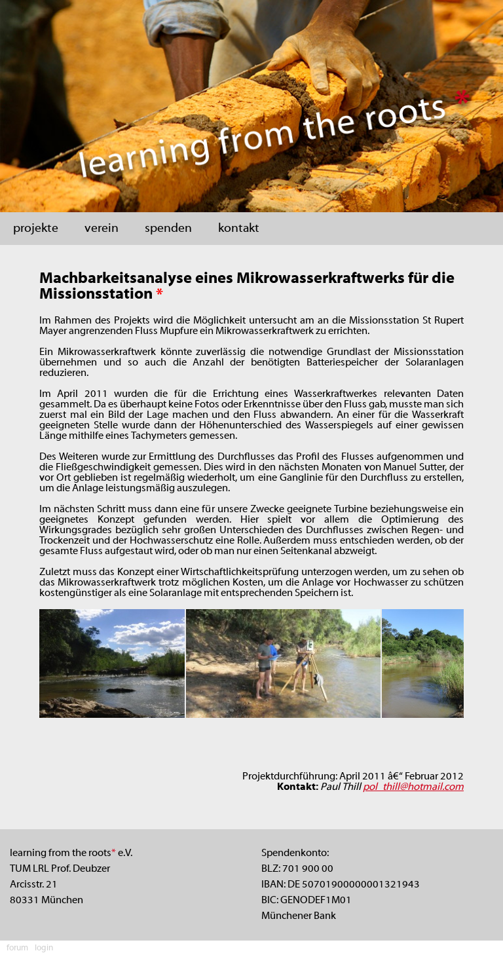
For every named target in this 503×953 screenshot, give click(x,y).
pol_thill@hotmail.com (413, 787)
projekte (35, 228)
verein (101, 228)
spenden (168, 228)
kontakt (238, 228)
